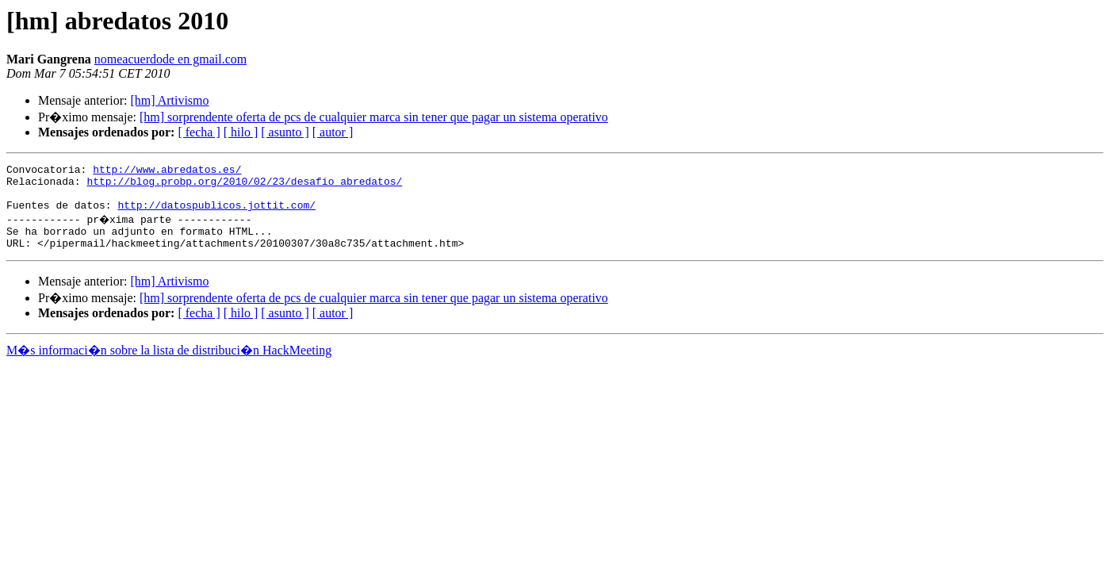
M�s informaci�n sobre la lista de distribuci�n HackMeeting (168, 364)
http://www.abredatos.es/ (167, 171)
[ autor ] (333, 132)
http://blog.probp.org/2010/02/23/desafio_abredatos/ (244, 185)
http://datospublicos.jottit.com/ (216, 214)
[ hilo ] (241, 132)
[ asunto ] (284, 132)
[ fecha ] (199, 132)
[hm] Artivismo (169, 100)
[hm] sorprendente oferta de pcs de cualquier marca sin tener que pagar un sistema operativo (374, 117)
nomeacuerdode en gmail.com (170, 59)
